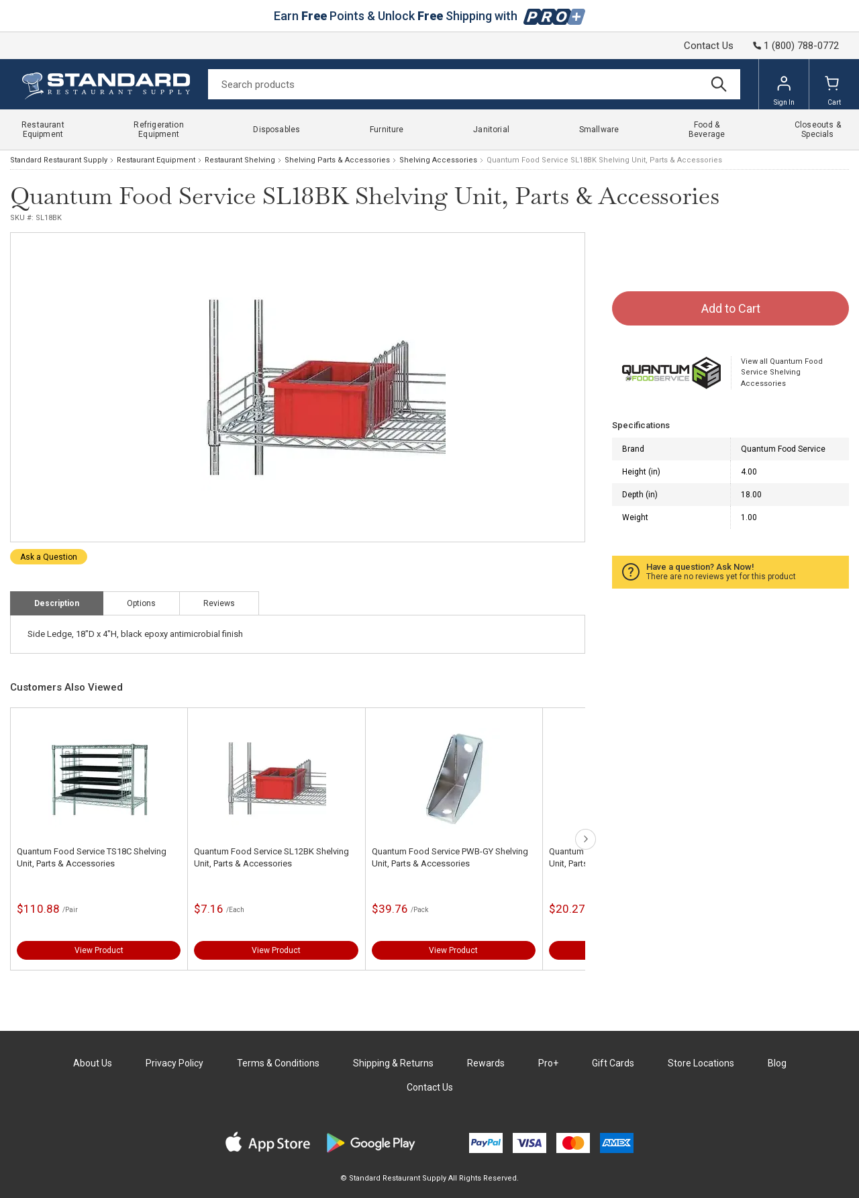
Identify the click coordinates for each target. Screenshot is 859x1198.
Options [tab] (141, 603)
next (585, 839)
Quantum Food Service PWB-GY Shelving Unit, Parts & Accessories (450, 857)
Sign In (784, 90)
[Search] (474, 84)
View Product (98, 950)
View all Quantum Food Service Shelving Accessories (782, 372)
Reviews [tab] (219, 603)
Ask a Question (48, 557)
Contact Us (709, 46)
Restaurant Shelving (240, 160)
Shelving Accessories (438, 160)
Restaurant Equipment (156, 160)
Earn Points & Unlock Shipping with (430, 16)
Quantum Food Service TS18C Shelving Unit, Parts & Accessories (91, 857)
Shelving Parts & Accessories (337, 160)
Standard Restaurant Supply (58, 160)
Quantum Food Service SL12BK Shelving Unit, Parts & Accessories (271, 857)
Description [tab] (56, 603)
